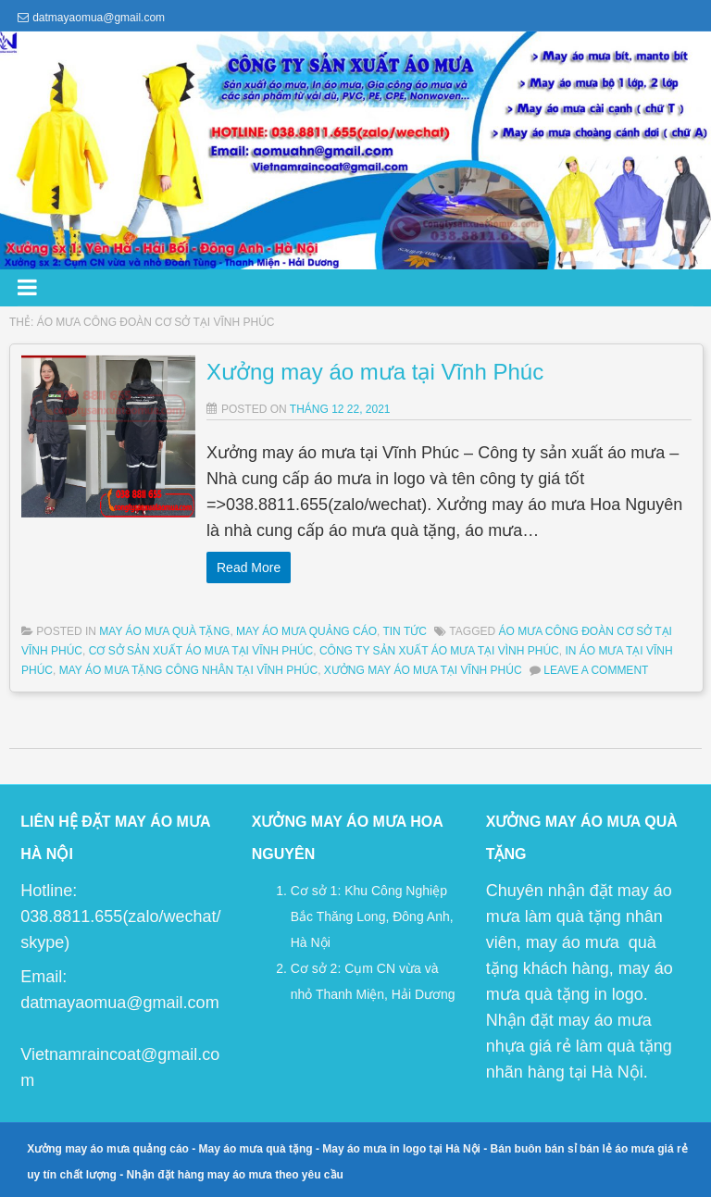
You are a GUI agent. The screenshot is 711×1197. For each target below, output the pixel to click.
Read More (249, 567)
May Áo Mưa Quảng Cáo (306, 631)
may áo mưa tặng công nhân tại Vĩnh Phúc (188, 670)
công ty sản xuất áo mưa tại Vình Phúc (439, 650)
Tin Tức (404, 631)
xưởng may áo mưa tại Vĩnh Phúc (423, 670)
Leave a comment (595, 670)
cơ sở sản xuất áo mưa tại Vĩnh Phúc (201, 650)
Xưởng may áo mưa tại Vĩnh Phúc (374, 371)
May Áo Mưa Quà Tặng (164, 631)
